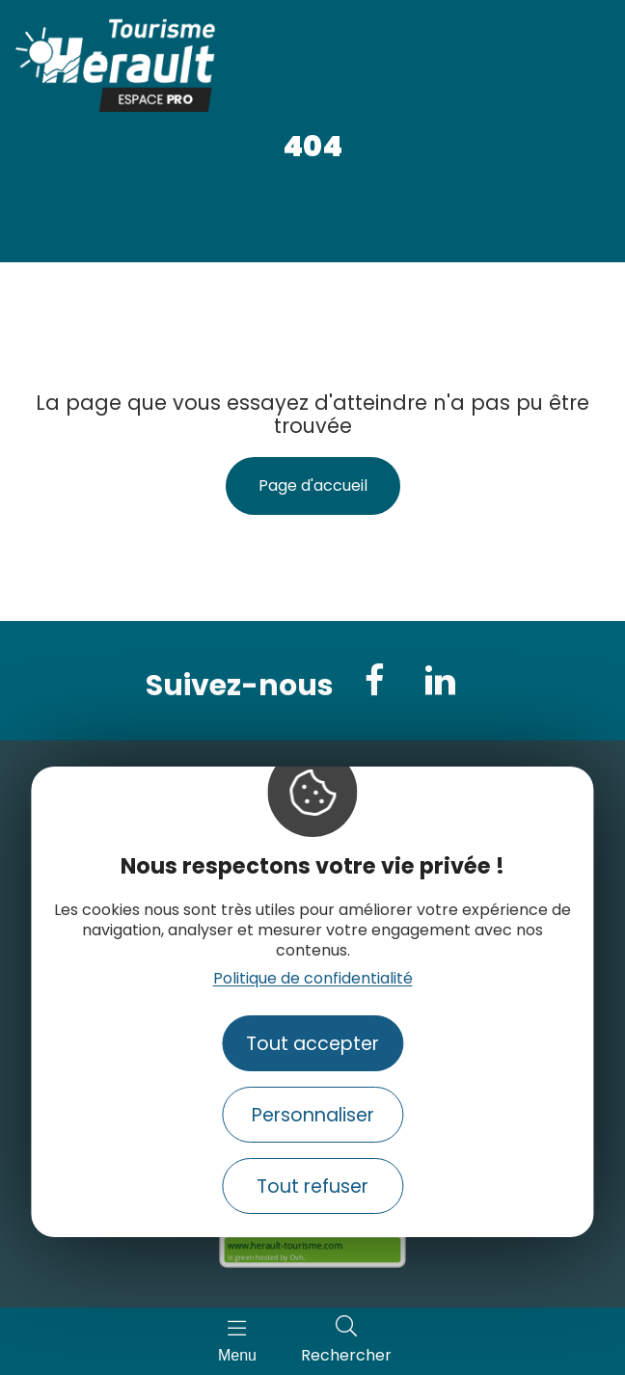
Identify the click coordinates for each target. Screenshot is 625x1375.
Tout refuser (312, 1186)
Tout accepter (312, 1044)
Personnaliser (313, 1115)
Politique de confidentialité (313, 978)
